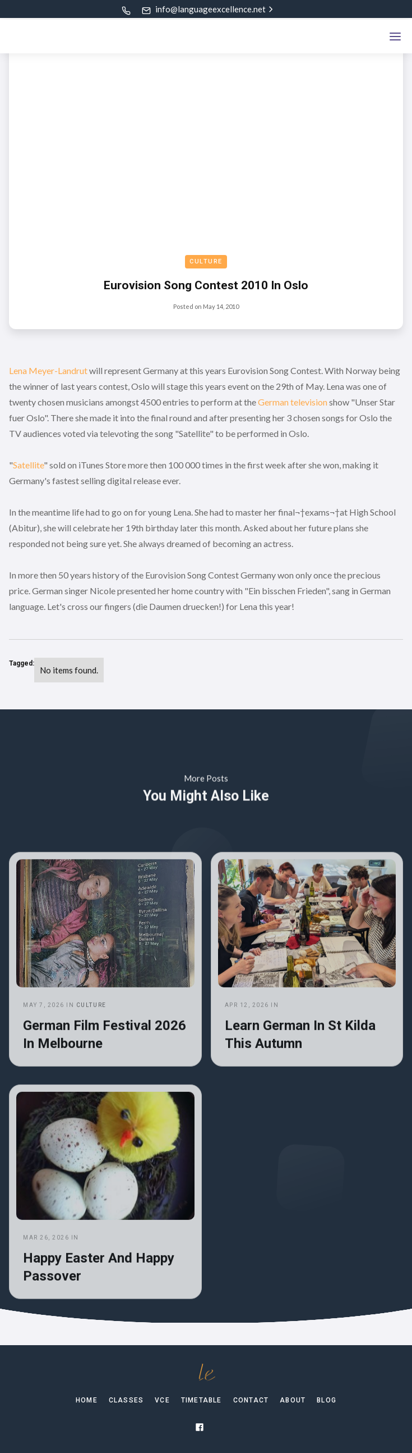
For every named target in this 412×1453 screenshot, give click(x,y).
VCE (162, 1400)
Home (87, 1400)
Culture (206, 261)
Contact (251, 1400)
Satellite (28, 464)
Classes (126, 1400)
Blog (326, 1400)
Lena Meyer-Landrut (48, 370)
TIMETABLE (201, 1400)
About (292, 1400)
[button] (395, 36)
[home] (51, 36)
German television (292, 402)
